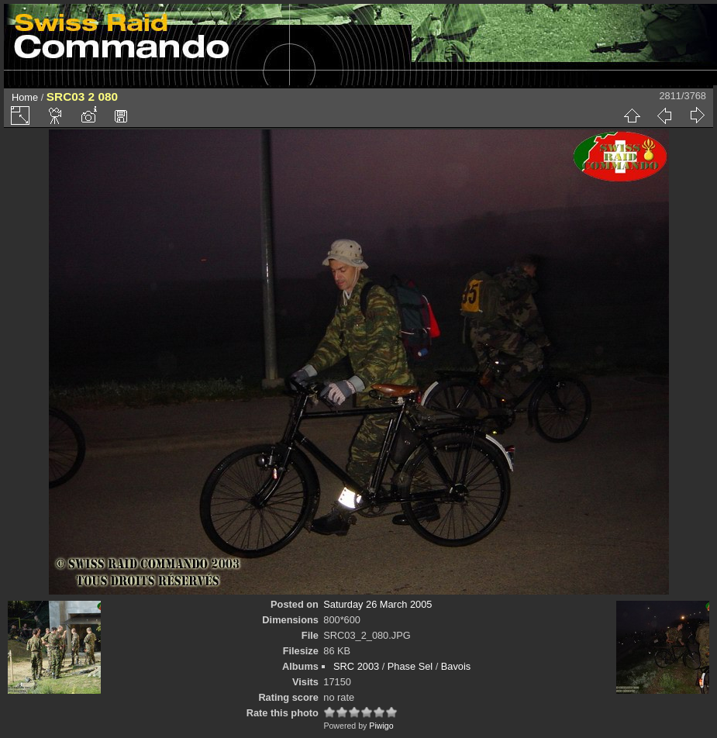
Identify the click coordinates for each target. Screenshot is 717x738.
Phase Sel (410, 666)
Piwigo (381, 725)
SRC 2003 (356, 666)
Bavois (456, 666)
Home (25, 97)
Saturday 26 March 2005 (377, 604)
